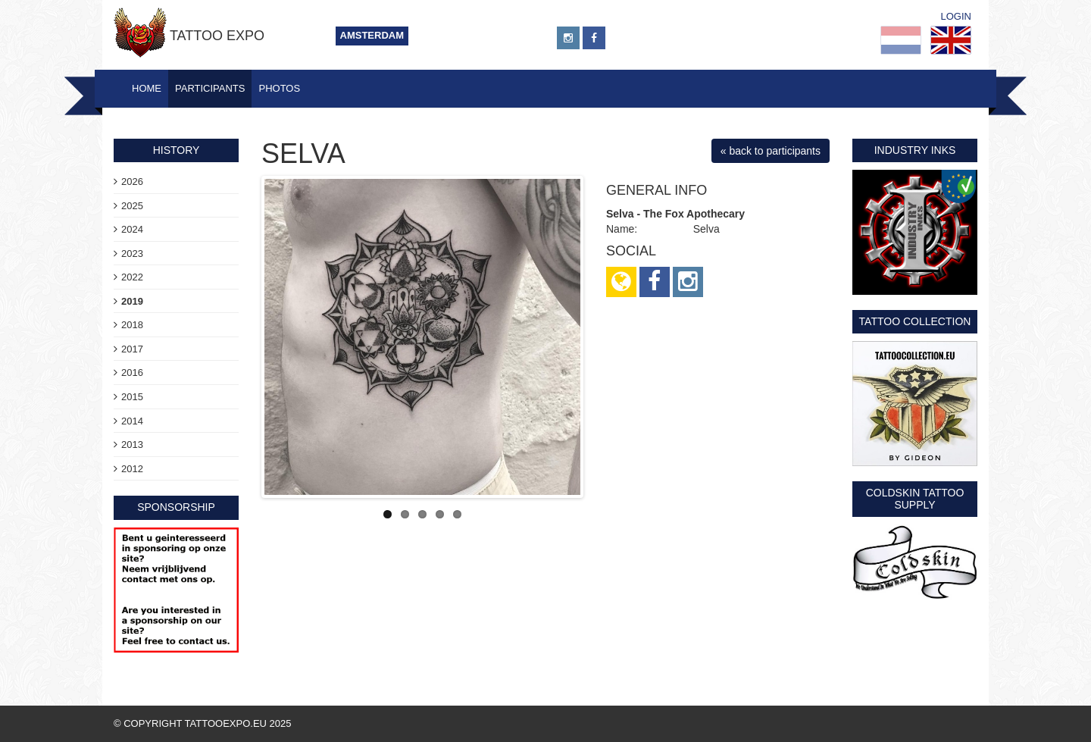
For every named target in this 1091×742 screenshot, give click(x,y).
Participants (210, 88)
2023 (132, 253)
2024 (132, 229)
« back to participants (771, 151)
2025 (132, 205)
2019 (132, 301)
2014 (132, 421)
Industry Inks (915, 150)
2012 (132, 468)
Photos (279, 88)
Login (956, 16)
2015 (132, 396)
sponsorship (176, 507)
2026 (132, 181)
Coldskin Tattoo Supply (915, 498)
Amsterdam (372, 35)
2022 (132, 277)
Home (146, 88)
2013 (132, 444)
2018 (132, 324)
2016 (132, 372)
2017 (132, 349)
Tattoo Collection (915, 321)
